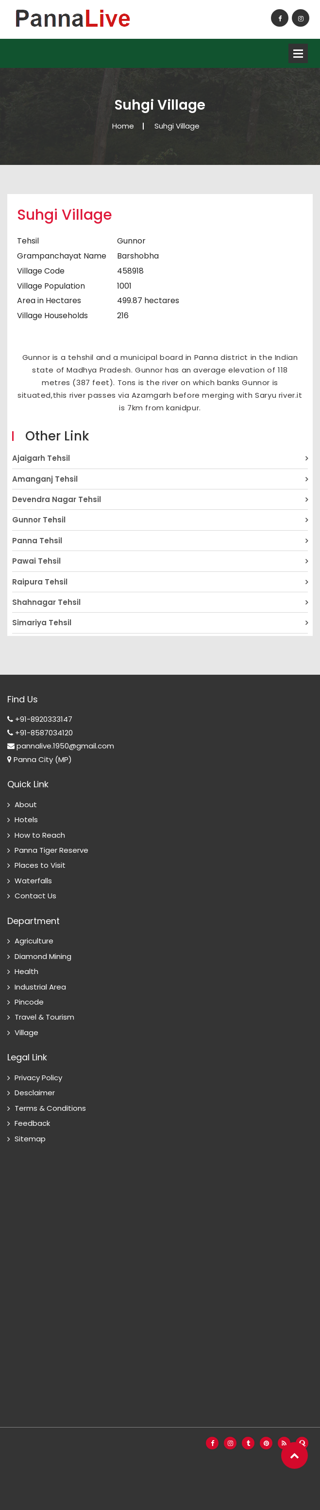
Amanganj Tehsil (45, 479)
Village (26, 1032)
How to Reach (40, 835)
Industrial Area (40, 987)
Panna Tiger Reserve (51, 850)
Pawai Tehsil (36, 561)
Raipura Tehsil (39, 582)
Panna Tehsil (37, 541)
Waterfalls (33, 881)
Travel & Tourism (44, 1017)
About (26, 804)
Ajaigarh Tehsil (41, 458)
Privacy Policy (38, 1077)
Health (26, 971)
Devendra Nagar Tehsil (56, 499)
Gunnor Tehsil (39, 520)
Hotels (26, 819)
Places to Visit (40, 865)
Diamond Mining (43, 956)
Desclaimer (35, 1093)
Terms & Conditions (50, 1108)
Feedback (32, 1123)
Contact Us (35, 896)
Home (123, 126)
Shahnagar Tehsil (46, 602)
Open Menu (298, 53)
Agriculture (34, 941)
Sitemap (30, 1139)
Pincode (29, 1002)
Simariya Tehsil (41, 622)
